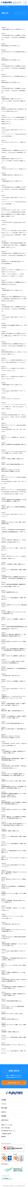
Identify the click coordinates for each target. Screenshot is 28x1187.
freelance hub (17, 222)
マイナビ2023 (5, 197)
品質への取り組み (5, 1127)
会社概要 (3, 1100)
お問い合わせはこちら (14, 1082)
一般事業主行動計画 (6, 1133)
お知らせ (3, 1112)
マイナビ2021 (5, 391)
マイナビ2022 (5, 317)
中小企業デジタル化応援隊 (7, 325)
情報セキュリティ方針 (6, 1124)
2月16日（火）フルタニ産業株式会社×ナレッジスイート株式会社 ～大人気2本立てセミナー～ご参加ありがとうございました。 (13, 298)
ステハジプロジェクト (7, 235)
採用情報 (3, 1116)
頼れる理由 (4, 1108)
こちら (4, 327)
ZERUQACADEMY (21, 489)
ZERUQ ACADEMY (21, 425)
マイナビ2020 (5, 688)
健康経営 (3, 1136)
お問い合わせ (4, 1120)
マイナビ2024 (5, 129)
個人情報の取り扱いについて (8, 1130)
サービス (3, 1104)
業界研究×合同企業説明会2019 (10, 531)
